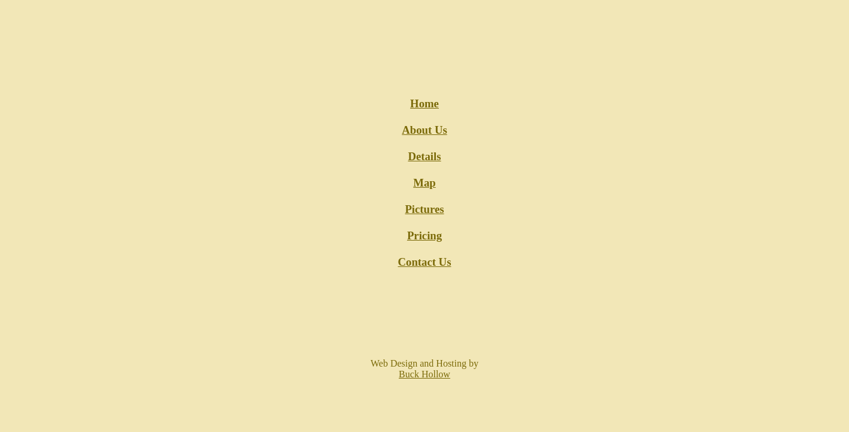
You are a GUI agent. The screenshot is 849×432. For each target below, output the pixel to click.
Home (424, 103)
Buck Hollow (424, 374)
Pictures (424, 209)
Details (424, 156)
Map (424, 182)
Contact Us (424, 262)
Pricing (424, 235)
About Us (424, 130)
